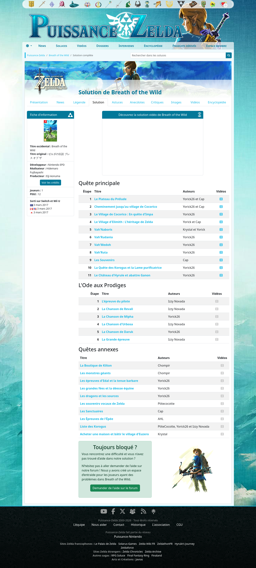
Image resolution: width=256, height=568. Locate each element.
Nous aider (99, 525)
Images (176, 102)
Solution (98, 102)
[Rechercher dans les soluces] (178, 55)
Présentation (39, 102)
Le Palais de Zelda (105, 543)
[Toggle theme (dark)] (29, 45)
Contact (118, 525)
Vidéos (81, 46)
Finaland (156, 555)
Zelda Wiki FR (147, 543)
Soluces (61, 46)
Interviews (126, 46)
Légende (79, 102)
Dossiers (102, 46)
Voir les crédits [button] (50, 182)
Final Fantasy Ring (138, 555)
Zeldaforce (127, 547)
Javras (139, 559)
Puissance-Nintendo (128, 537)
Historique (138, 525)
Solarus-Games (127, 543)
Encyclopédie (153, 46)
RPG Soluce (118, 555)
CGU (180, 525)
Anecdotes (137, 102)
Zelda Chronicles (133, 551)
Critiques (157, 102)
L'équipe (79, 525)
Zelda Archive (153, 551)
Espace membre (216, 46)
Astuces (117, 102)
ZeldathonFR (165, 543)
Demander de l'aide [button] (115, 488)
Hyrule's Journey (185, 543)
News (42, 46)
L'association (161, 525)
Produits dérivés (184, 46)
